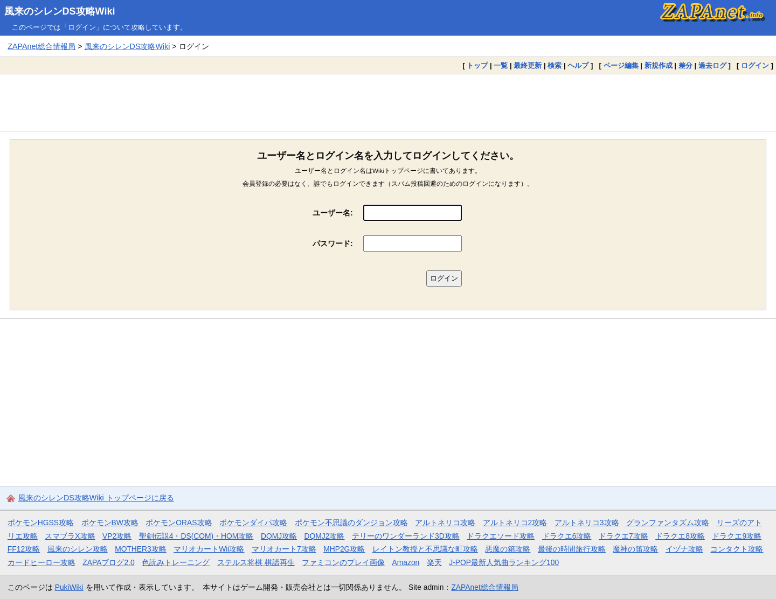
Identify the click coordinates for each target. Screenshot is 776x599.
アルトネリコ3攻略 (587, 522)
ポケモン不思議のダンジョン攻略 (351, 522)
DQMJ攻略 (279, 536)
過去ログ (712, 65)
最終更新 (528, 65)
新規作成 (659, 65)
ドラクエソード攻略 (501, 536)
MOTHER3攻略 (141, 549)
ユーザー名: (333, 212)
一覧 (501, 65)
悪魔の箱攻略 (507, 549)
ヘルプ (577, 65)
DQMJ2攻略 (324, 536)
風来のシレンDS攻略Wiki (59, 11)
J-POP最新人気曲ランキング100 (504, 562)
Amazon (406, 562)
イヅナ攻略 (684, 549)
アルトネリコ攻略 (445, 522)
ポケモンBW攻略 (109, 522)
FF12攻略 (24, 549)
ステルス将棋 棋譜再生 (256, 562)
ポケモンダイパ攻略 (253, 522)
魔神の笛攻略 (635, 549)
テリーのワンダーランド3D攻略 (406, 536)
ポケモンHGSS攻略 (41, 522)
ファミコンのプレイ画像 (343, 562)
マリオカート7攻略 (284, 549)
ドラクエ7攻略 (623, 536)
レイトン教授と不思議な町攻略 (425, 549)
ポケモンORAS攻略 (179, 522)
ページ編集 (621, 65)
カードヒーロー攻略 (41, 562)
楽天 (434, 562)
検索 (555, 65)
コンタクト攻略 (736, 549)
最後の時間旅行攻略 (572, 549)
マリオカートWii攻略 (209, 549)
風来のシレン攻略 (77, 549)
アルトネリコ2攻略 (515, 522)
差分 (685, 65)
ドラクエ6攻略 (567, 536)
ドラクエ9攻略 (736, 536)
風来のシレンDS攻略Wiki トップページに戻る (96, 497)
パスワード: (333, 243)
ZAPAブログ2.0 (108, 562)
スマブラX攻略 (70, 536)
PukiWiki (69, 587)
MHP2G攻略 (344, 549)
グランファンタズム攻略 (667, 522)
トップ (477, 65)
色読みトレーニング (176, 562)
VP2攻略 (116, 536)
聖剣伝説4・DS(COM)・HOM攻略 (196, 536)
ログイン (755, 65)
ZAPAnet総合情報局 (41, 46)
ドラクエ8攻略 (680, 536)
